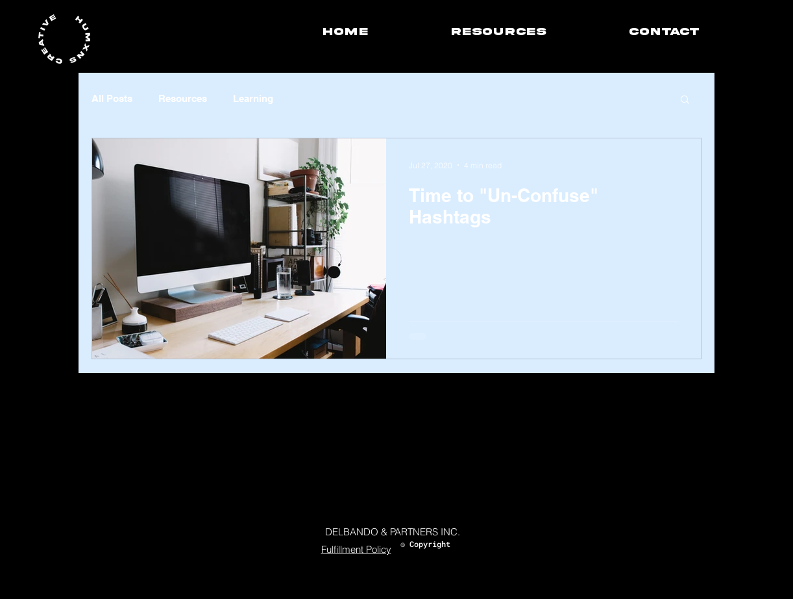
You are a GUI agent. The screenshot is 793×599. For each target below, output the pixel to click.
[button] (685, 100)
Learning (253, 98)
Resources (182, 98)
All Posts (112, 98)
